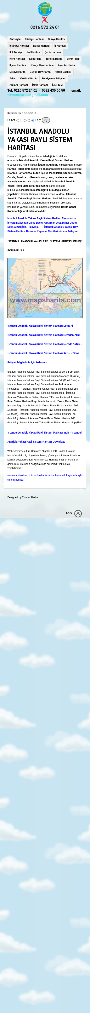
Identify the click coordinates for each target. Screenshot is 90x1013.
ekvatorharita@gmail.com (27, 95)
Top (68, 513)
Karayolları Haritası (42, 65)
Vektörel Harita (28, 78)
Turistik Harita (54, 58)
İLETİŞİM (57, 85)
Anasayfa (15, 39)
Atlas (13, 78)
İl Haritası (60, 45)
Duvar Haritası (41, 45)
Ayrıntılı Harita (66, 65)
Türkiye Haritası (34, 39)
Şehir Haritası (53, 52)
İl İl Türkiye (16, 52)
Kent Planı (35, 58)
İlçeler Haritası (18, 65)
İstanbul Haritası (19, 45)
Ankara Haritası (19, 85)
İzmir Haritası (40, 85)
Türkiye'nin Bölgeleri (54, 78)
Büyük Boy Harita (40, 71)
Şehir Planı (73, 58)
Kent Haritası (17, 58)
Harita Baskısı (63, 71)
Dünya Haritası (56, 39)
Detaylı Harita (18, 71)
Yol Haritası (33, 52)
